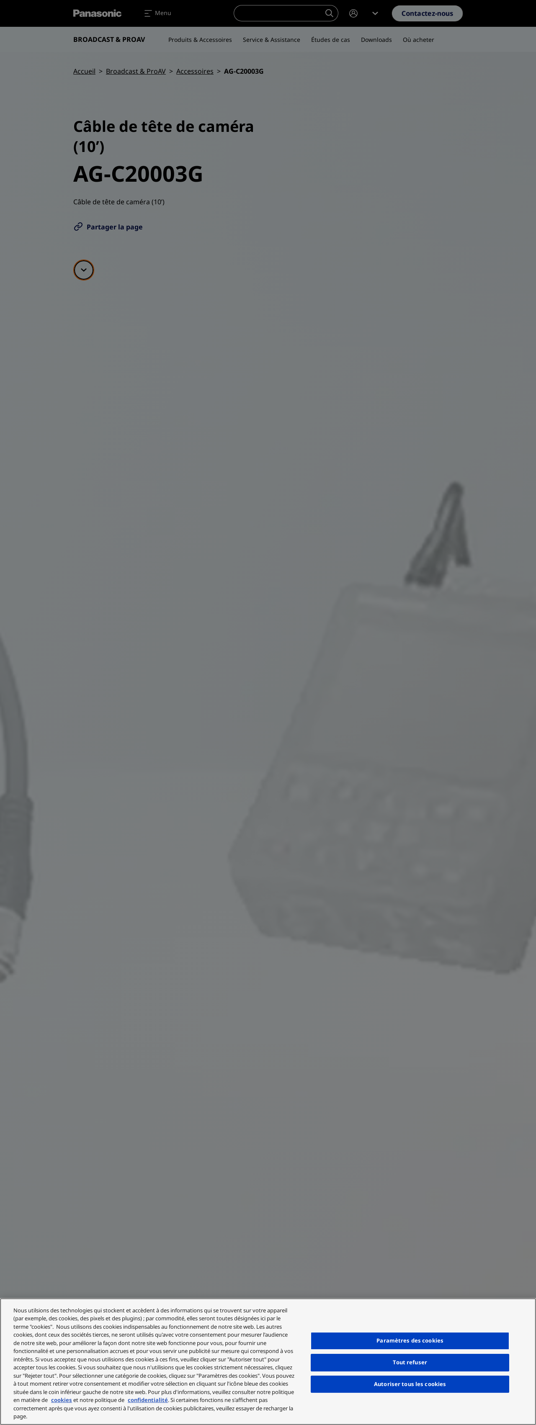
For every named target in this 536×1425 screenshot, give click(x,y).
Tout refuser (410, 1362)
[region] (268, 1361)
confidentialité (148, 1400)
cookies (61, 1400)
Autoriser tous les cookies (410, 1384)
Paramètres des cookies (409, 1340)
